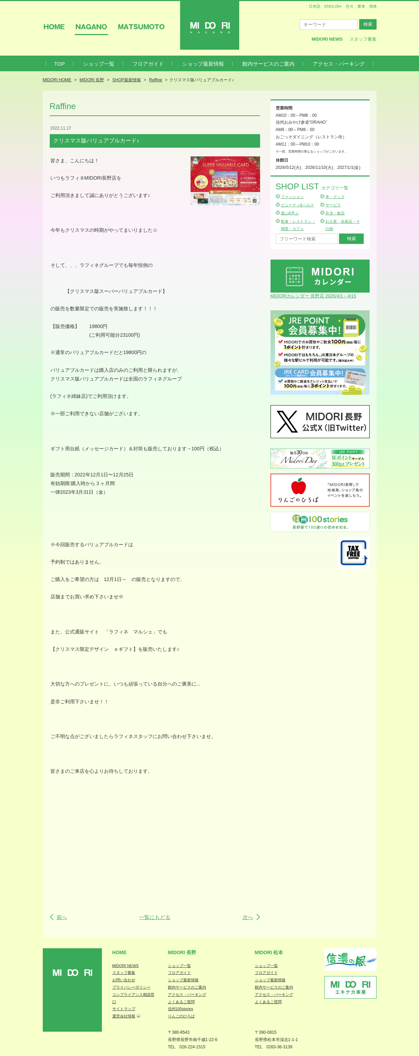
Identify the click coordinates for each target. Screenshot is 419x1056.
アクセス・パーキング (339, 64)
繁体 (361, 6)
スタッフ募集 (363, 39)
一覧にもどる (154, 917)
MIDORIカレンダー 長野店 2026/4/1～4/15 (313, 295)
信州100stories (180, 1009)
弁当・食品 (335, 213)
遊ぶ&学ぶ (290, 213)
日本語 (314, 6)
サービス (333, 205)
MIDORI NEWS (125, 966)
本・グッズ (335, 197)
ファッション (292, 197)
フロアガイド (148, 64)
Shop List (312, 186)
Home (119, 952)
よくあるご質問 (181, 1002)
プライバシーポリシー (131, 987)
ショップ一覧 (98, 64)
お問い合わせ (123, 980)
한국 (349, 6)
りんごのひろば (181, 1016)
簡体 (373, 6)
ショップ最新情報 (203, 64)
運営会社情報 (123, 1016)
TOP (59, 64)
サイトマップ (123, 1009)
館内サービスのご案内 (268, 64)
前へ (62, 917)
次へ (248, 917)
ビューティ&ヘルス (297, 205)
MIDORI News (327, 39)
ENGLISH (332, 6)
